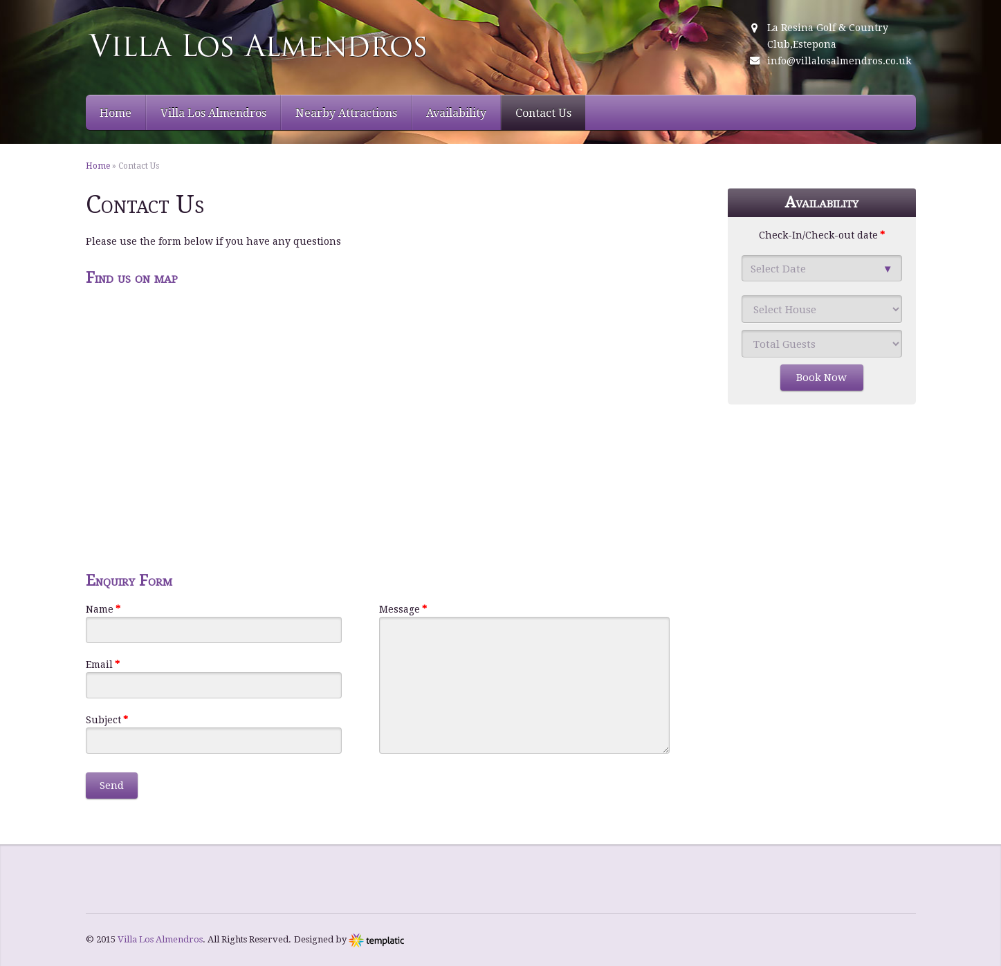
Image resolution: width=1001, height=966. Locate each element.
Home (115, 113)
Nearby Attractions (346, 113)
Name (103, 609)
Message (403, 609)
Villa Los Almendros (213, 113)
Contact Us (543, 113)
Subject (107, 719)
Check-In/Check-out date (822, 235)
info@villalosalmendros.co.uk (839, 60)
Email (103, 664)
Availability (456, 113)
